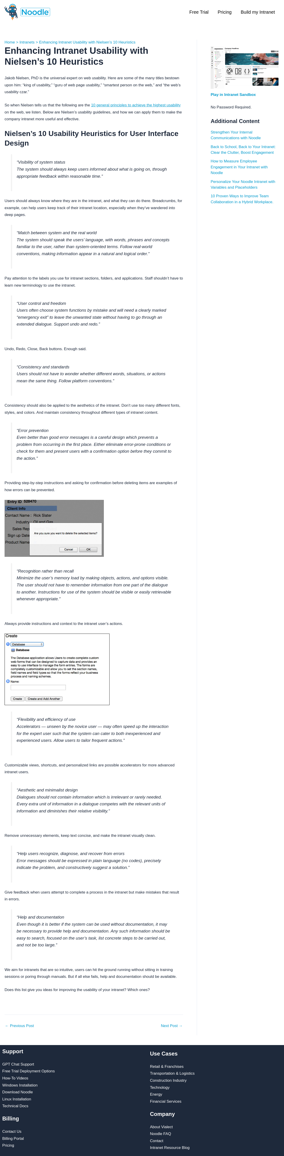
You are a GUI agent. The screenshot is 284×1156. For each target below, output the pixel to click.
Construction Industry (168, 1080)
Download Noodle (17, 1092)
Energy (156, 1094)
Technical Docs (15, 1106)
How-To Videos (15, 1078)
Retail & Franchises (167, 1066)
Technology (160, 1087)
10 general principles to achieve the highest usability (136, 105)
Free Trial (198, 12)
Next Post (171, 1026)
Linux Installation (16, 1099)
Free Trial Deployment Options (28, 1071)
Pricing (225, 12)
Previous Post (19, 1026)
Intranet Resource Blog (170, 1148)
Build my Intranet (258, 12)
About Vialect (161, 1127)
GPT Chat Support (18, 1064)
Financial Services (166, 1101)
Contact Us (11, 1131)
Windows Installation (20, 1085)
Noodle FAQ (160, 1134)
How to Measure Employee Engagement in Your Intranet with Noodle (239, 167)
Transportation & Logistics (172, 1073)
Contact (157, 1141)
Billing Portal (13, 1138)
